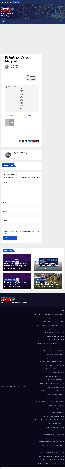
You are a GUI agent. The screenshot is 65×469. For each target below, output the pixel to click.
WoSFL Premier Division (10, 261)
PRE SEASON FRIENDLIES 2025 (56, 380)
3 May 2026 (40, 268)
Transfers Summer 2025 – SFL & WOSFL (49, 441)
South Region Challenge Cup (57, 412)
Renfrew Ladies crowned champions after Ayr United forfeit (47, 266)
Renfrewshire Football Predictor (56, 387)
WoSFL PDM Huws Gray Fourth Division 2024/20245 (51, 460)
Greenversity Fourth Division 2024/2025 (54, 340)
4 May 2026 (9, 268)
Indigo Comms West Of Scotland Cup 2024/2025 (52, 361)
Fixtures (62, 325)
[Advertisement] (32, 36)
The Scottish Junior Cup (58, 423)
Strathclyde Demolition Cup (52, 420)
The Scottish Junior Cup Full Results (55, 427)
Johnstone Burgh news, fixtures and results (45, 369)
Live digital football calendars (56, 372)
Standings (31, 80)
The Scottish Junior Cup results (56, 430)
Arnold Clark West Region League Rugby (54, 321)
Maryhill (29, 116)
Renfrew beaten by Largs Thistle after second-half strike (15, 284)
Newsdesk (47, 268)
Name (5, 202)
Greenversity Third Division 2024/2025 (54, 354)
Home (62, 310)
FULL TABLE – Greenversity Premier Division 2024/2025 (50, 329)
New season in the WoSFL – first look (55, 376)
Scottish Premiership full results (56, 405)
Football (38, 261)
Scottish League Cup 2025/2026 (44, 401)
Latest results (60, 369)
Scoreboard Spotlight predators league (44, 390)
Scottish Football (59, 390)
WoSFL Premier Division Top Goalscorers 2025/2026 (51, 463)
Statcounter (3, 468)
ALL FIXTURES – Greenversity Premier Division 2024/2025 (49, 314)
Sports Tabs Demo (39, 420)
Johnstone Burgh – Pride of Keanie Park (54, 365)
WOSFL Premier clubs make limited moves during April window (16, 266)
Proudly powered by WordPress (9, 386)
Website (5, 220)
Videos (62, 441)
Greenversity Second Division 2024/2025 (54, 350)
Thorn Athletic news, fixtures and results (54, 434)
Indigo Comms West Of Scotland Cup (55, 358)
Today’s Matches (60, 438)
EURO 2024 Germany (42, 325)
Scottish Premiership (59, 401)
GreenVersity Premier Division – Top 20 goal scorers (51, 343)
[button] (58, 21)
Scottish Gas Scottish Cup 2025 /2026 (54, 394)
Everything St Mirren (53, 325)
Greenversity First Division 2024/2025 (54, 332)
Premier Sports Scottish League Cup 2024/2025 (52, 383)
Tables (62, 420)
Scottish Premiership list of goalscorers (54, 409)
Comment (6, 182)
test (50, 423)
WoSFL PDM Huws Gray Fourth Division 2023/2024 (51, 456)
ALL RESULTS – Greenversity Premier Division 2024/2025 (50, 318)
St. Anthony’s (11, 116)
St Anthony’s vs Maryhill (17, 59)
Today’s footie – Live (49, 438)
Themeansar (4, 388)
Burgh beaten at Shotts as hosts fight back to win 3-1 (46, 283)
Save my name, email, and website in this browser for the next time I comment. (21, 232)
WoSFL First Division (59, 449)
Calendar (31, 76)
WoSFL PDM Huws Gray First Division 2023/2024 (52, 452)
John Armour (48, 286)
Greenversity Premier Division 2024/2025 (54, 347)
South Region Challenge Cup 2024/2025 (54, 416)
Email (5, 211)
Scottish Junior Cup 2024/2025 (56, 398)
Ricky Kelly (16, 65)
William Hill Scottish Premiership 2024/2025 (53, 445)
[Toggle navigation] (31, 21)
